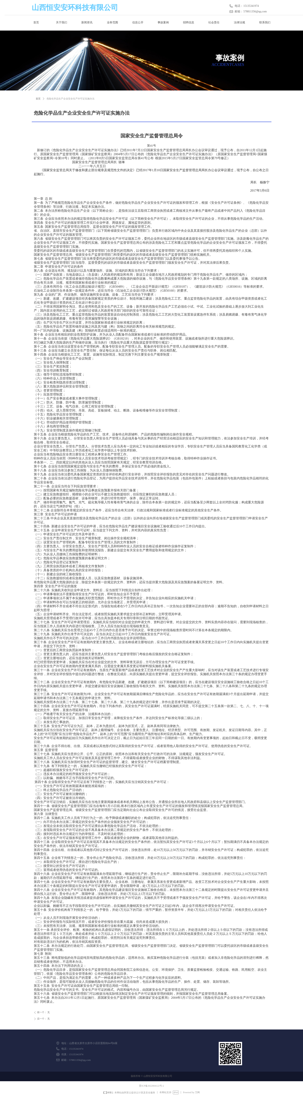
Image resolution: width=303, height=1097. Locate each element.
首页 (38, 98)
